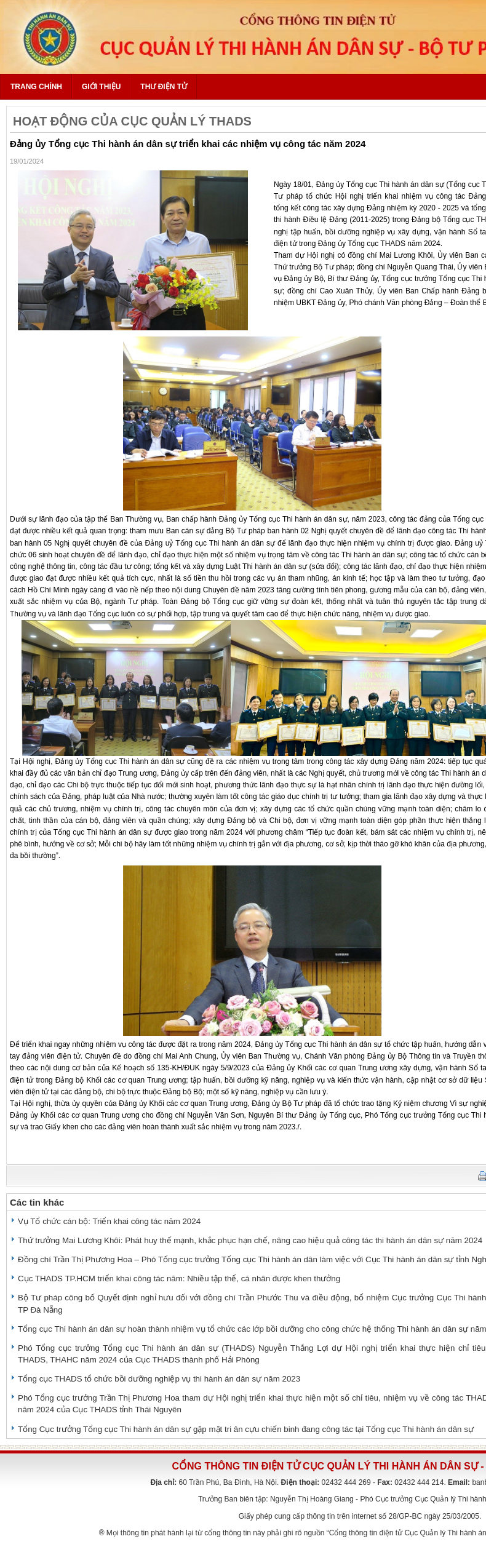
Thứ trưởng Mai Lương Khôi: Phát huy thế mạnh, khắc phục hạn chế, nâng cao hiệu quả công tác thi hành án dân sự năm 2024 (250, 1240)
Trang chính (36, 86)
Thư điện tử (163, 86)
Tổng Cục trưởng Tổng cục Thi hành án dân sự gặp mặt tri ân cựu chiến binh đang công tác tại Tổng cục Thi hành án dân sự (246, 1429)
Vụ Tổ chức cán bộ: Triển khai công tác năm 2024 (109, 1221)
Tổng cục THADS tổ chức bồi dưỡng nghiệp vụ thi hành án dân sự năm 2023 (159, 1378)
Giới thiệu (101, 86)
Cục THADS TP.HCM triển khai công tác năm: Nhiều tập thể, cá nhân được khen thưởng (179, 1278)
